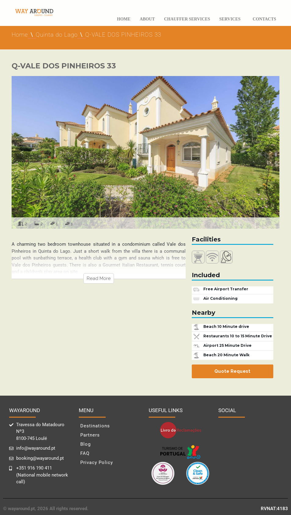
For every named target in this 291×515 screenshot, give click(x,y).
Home (123, 19)
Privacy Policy (96, 462)
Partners (90, 435)
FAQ (84, 453)
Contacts (264, 19)
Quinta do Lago (57, 34)
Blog (85, 444)
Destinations (95, 426)
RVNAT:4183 (274, 508)
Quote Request (232, 371)
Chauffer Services (187, 19)
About (147, 19)
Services (231, 19)
